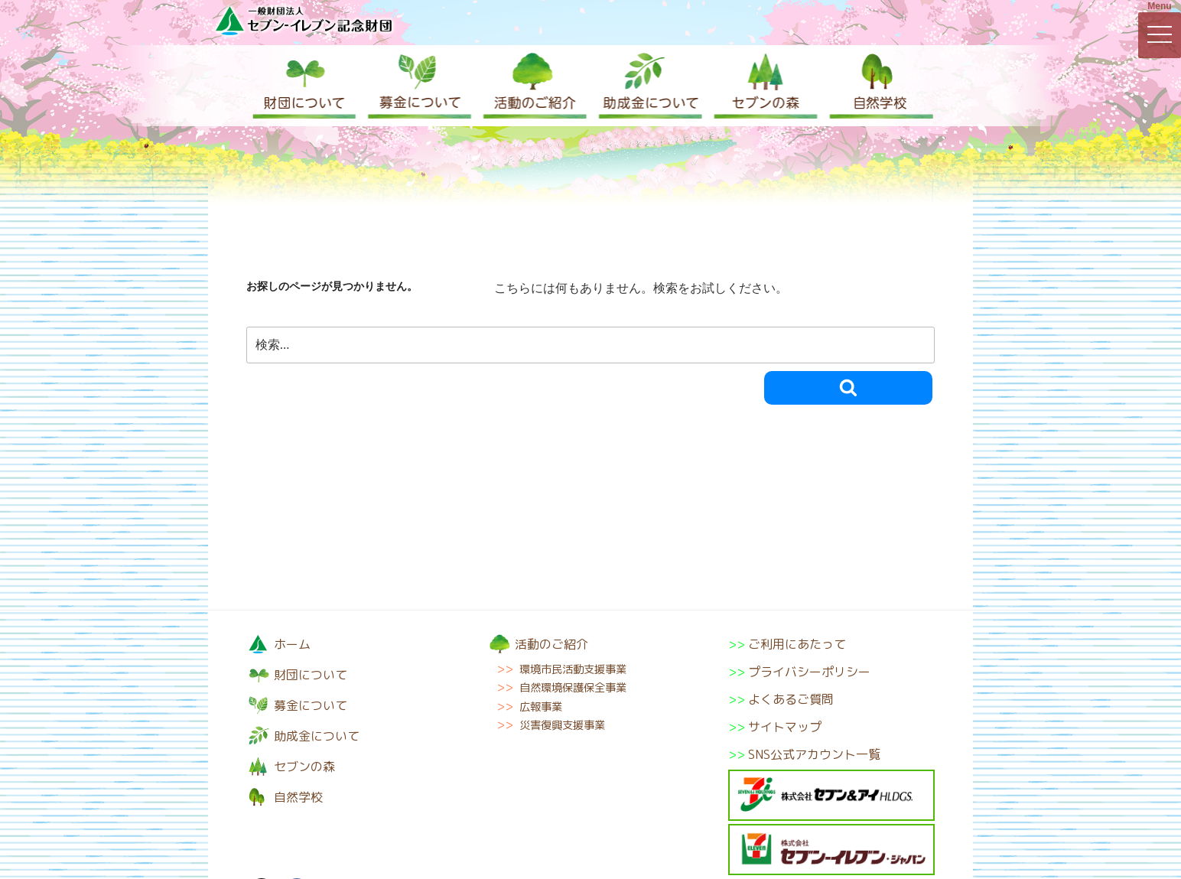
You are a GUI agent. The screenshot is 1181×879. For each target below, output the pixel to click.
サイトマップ (784, 726)
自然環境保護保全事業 (572, 687)
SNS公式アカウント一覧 (814, 754)
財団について (303, 85)
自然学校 (877, 85)
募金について (418, 85)
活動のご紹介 (533, 85)
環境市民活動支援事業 (572, 669)
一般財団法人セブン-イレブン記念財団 (304, 20)
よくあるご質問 (791, 699)
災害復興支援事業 (562, 725)
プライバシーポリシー (809, 671)
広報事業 (540, 707)
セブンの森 (762, 85)
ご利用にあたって (797, 644)
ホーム (292, 644)
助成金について (647, 85)
